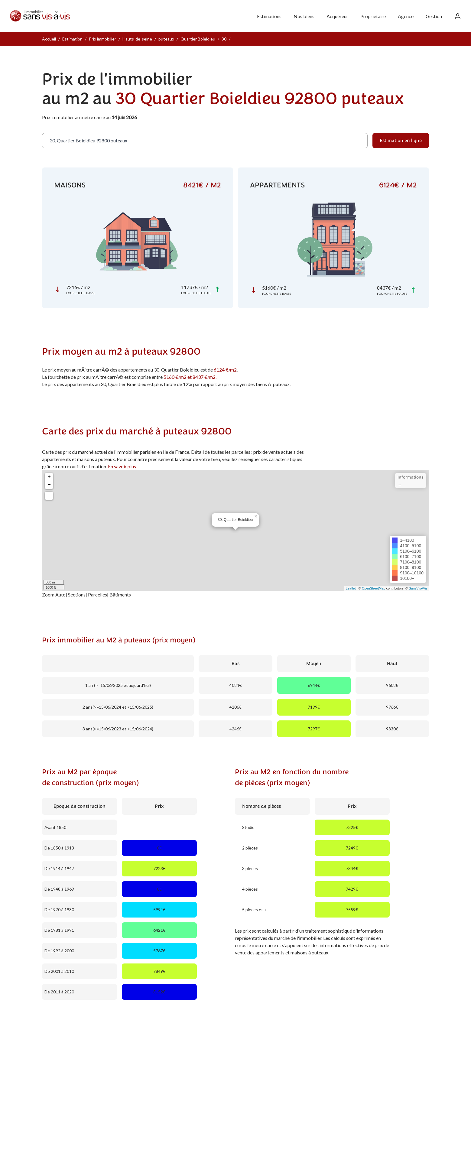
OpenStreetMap (373, 588)
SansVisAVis (418, 588)
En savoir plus (122, 466)
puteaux (166, 38)
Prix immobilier (102, 38)
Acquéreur (337, 16)
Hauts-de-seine (137, 38)
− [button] (49, 485)
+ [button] (49, 477)
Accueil (49, 38)
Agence (406, 16)
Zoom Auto (54, 594)
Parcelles (97, 594)
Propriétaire (373, 16)
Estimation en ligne (401, 140)
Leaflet (351, 588)
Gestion (434, 16)
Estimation (72, 38)
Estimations (269, 16)
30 (224, 38)
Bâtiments (120, 594)
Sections (77, 594)
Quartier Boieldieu (197, 38)
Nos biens (304, 16)
